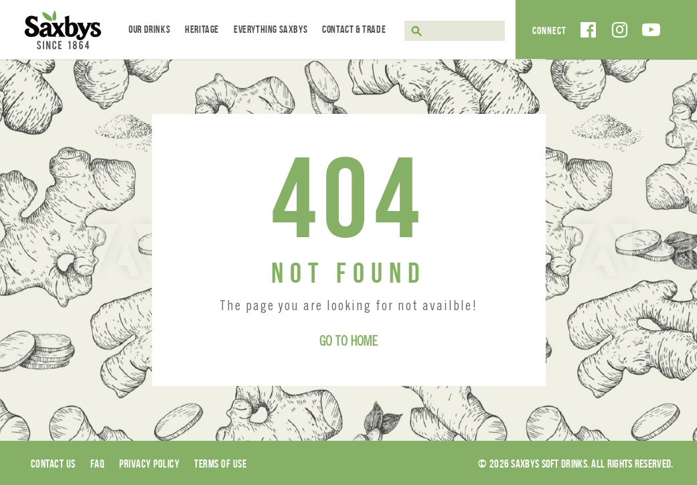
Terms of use (220, 464)
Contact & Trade (354, 29)
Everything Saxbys (270, 29)
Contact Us (53, 464)
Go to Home (348, 343)
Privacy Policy (149, 464)
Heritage (202, 29)
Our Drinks (149, 29)
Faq (97, 464)
